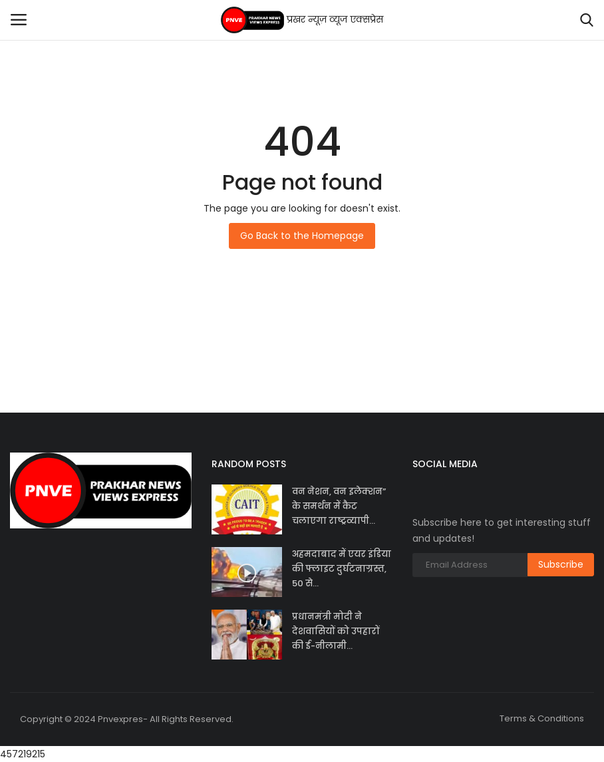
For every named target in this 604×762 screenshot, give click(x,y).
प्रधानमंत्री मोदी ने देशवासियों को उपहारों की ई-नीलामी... (336, 631)
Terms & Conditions (542, 718)
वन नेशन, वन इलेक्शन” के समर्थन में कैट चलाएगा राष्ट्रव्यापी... (339, 506)
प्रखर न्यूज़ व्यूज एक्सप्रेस (302, 20)
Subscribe (560, 564)
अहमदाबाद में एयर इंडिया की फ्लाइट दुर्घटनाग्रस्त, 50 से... (341, 569)
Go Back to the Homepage (302, 235)
